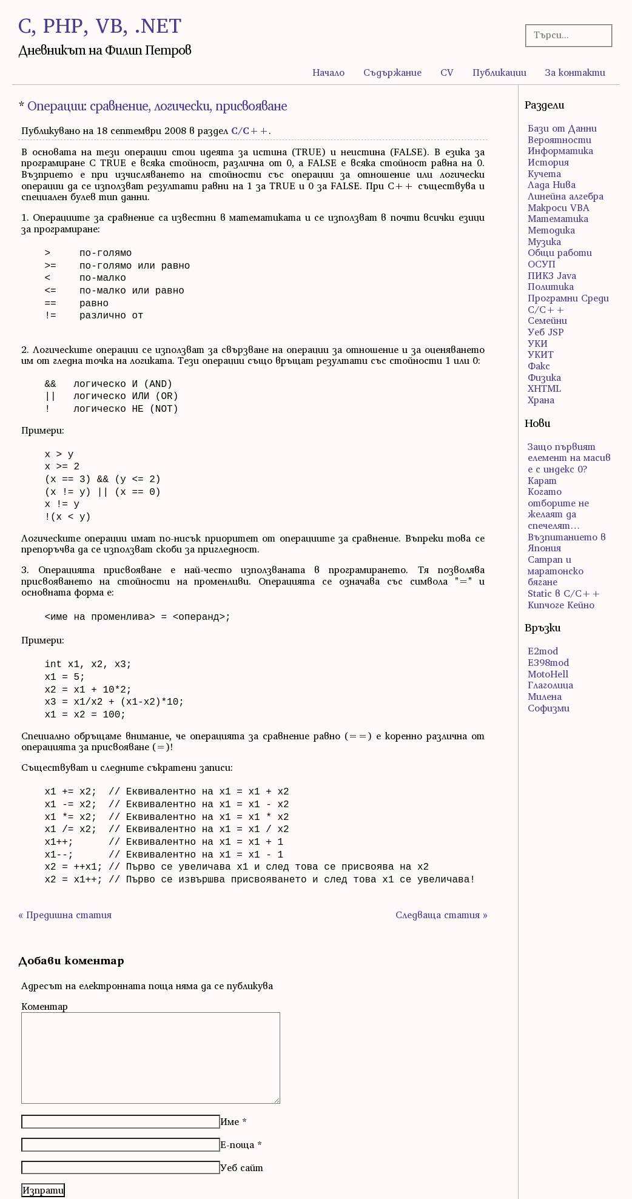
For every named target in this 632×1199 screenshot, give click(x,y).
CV (447, 72)
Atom (52, 1175)
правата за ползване (574, 1175)
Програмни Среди (568, 298)
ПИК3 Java (552, 275)
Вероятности (559, 139)
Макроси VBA (559, 207)
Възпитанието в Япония (567, 542)
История (548, 162)
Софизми (549, 708)
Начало (328, 72)
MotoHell (548, 674)
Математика (558, 218)
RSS (25, 1175)
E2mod (543, 651)
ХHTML (544, 388)
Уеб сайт (241, 1125)
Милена (545, 696)
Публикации (499, 72)
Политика (551, 286)
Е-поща (237, 1102)
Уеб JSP (546, 332)
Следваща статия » (441, 872)
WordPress (339, 1175)
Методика (551, 230)
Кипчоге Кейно (561, 605)
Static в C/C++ (564, 593)
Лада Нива (552, 184)
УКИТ (541, 354)
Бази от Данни (562, 128)
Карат (542, 480)
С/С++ (250, 130)
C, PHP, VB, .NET (99, 25)
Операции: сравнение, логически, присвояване (157, 106)
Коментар (44, 964)
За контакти (575, 72)
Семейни (547, 320)
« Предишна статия (65, 872)
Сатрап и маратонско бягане (555, 570)
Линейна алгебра (565, 196)
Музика (544, 241)
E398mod (548, 662)
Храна (541, 400)
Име (229, 1079)
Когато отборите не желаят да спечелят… (558, 508)
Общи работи (560, 252)
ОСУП (542, 264)
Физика (544, 377)
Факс (539, 366)
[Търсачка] (565, 35)
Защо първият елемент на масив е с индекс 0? (569, 457)
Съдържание (392, 72)
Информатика (560, 150)
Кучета (544, 173)
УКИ (538, 343)
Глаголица (550, 685)
